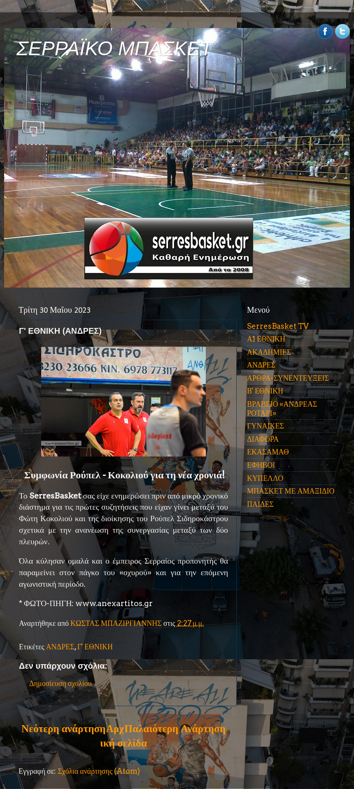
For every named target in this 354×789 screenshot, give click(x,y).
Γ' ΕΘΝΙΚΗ (95, 646)
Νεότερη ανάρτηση (63, 728)
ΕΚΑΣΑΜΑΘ (268, 451)
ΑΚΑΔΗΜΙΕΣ (269, 352)
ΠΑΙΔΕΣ (260, 504)
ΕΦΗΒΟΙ (261, 465)
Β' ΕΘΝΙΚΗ (265, 390)
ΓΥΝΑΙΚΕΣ (265, 425)
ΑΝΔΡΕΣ (60, 646)
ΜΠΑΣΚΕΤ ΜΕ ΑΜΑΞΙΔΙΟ (291, 491)
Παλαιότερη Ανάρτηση (175, 728)
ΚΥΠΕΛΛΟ (265, 478)
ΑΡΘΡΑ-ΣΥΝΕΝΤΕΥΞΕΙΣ (288, 378)
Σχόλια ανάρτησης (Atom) (99, 771)
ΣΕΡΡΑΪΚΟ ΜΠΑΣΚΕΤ (114, 48)
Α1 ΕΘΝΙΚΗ (266, 339)
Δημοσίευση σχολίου (60, 683)
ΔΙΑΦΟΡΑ (263, 439)
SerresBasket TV (278, 326)
